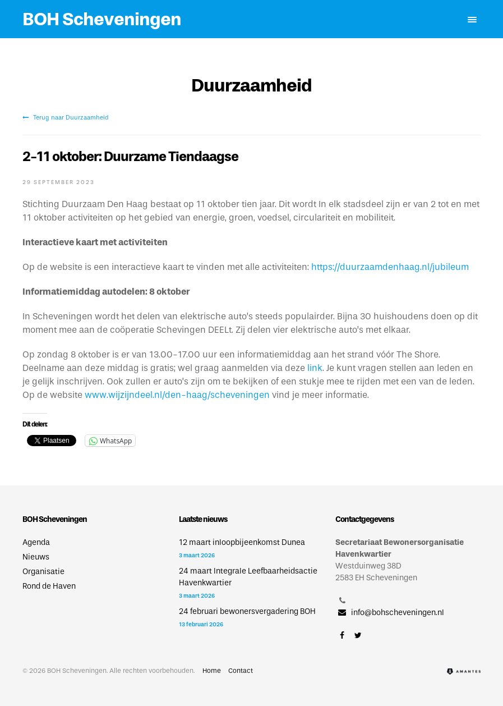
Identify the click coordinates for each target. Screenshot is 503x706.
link (314, 368)
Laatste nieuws (203, 519)
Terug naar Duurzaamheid (65, 117)
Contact (240, 671)
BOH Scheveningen (101, 19)
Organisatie (43, 571)
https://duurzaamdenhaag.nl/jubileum (390, 267)
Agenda (36, 542)
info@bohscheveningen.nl (389, 612)
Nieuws (35, 557)
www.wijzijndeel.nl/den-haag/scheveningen (177, 394)
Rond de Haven (49, 586)
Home (211, 671)
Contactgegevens (364, 519)
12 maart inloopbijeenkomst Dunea (242, 542)
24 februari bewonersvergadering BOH (247, 611)
